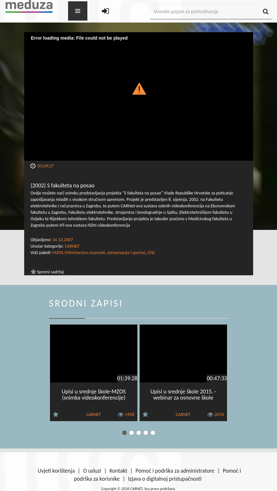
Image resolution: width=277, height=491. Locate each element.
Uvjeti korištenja (56, 470)
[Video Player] (138, 96)
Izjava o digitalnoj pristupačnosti (165, 478)
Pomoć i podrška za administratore (174, 470)
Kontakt (118, 470)
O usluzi (92, 470)
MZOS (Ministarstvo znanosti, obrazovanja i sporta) (99, 252)
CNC (151, 252)
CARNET (72, 246)
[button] (138, 88)
